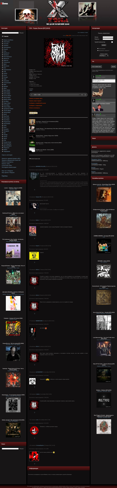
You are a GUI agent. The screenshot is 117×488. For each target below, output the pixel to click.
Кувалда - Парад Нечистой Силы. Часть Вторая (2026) (13, 369)
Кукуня (93, 171)
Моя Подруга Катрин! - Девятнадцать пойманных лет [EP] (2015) (104, 416)
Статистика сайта (7, 165)
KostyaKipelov (40, 445)
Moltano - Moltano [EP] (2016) (103, 390)
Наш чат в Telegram (7, 170)
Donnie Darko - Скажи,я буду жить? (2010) (47, 135)
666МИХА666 (39, 320)
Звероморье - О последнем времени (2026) (13, 394)
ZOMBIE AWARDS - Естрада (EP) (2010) (104, 235)
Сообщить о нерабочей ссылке (37, 103)
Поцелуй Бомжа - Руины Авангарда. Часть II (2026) (13, 266)
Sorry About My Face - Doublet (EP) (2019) (104, 312)
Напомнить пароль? (104, 50)
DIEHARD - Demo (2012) (104, 261)
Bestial (93, 167)
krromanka (94, 163)
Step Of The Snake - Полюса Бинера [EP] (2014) (103, 364)
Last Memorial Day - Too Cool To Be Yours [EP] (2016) (104, 338)
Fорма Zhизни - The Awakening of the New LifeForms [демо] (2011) (53, 128)
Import (37, 245)
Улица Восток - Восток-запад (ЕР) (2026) (13, 343)
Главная (6, 36)
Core (79, 32)
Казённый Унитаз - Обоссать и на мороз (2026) (13, 213)
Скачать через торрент (35, 100)
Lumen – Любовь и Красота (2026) (13, 188)
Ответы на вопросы (7, 162)
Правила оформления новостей (11, 160)
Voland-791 (38, 197)
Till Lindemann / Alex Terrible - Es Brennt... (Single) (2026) (13, 240)
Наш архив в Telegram (8, 172)
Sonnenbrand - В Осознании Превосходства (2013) (103, 287)
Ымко (37, 220)
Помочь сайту (6, 163)
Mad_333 (68, 35)
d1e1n (37, 269)
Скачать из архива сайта (35, 98)
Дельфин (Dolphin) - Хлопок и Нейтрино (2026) (13, 292)
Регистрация (102, 48)
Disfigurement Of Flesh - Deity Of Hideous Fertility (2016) (103, 210)
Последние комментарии (9, 167)
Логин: (96, 37)
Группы (5, 176)
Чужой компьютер (100, 42)
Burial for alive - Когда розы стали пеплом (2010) (49, 142)
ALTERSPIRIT (39, 372)
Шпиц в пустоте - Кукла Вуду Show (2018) (104, 184)
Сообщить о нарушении (35, 105)
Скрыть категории (7, 155)
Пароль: (97, 39)
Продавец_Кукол (96, 159)
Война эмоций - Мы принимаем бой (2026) (13, 420)
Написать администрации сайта (11, 158)
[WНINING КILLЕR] (40, 166)
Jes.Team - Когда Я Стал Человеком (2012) (47, 121)
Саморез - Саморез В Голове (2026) (13, 318)
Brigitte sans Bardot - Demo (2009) (45, 149)
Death (86, 32)
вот (37, 419)
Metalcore (82, 32)
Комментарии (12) (34, 158)
